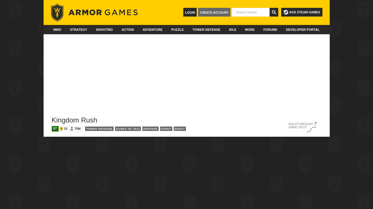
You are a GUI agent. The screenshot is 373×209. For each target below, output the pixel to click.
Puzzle (177, 29)
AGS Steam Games (302, 12)
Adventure (153, 29)
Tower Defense (206, 29)
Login (190, 12)
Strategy (78, 29)
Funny (166, 128)
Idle (232, 29)
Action (128, 29)
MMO (57, 29)
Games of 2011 (128, 128)
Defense (150, 128)
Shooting (104, 29)
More (250, 29)
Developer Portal (303, 29)
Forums (270, 29)
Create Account (214, 12)
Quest (180, 128)
